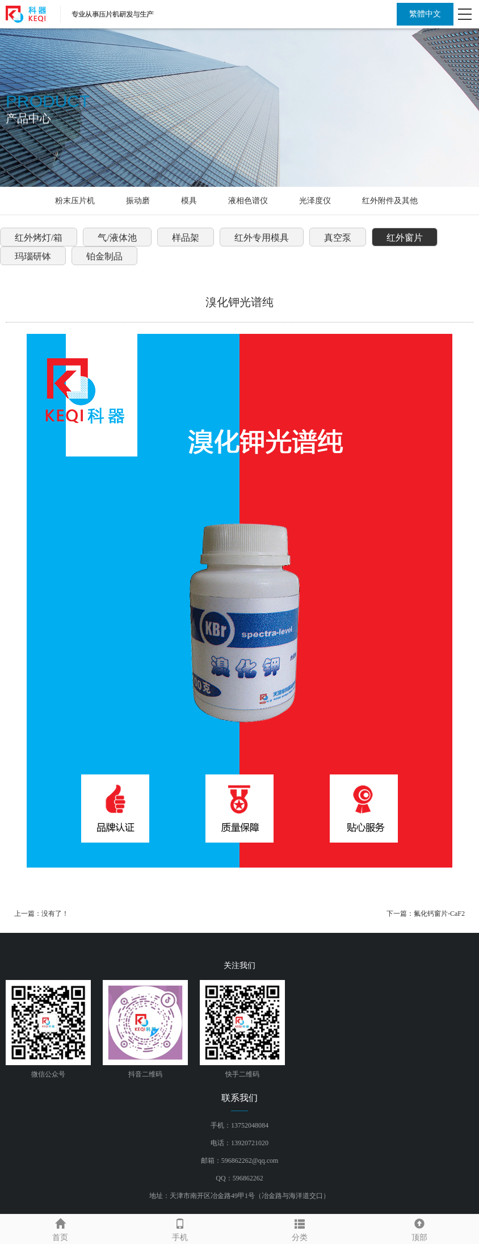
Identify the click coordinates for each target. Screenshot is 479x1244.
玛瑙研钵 (33, 256)
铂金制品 (104, 256)
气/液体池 (117, 237)
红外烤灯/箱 (38, 237)
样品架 (185, 237)
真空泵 (337, 237)
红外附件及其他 (390, 200)
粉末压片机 (75, 200)
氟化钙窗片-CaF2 (439, 914)
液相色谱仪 (248, 200)
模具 (189, 200)
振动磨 (138, 200)
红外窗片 (404, 237)
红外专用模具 (261, 237)
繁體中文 (425, 14)
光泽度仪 (315, 200)
